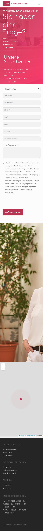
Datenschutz (7, 489)
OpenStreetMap (31, 435)
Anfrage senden (13, 212)
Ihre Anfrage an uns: (10, 145)
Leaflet (21, 435)
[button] (39, 4)
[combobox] (21, 89)
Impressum (7, 485)
